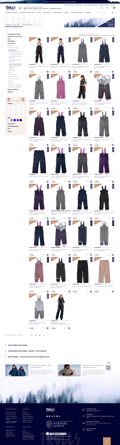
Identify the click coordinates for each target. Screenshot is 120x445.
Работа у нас (26, 432)
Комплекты (12, 74)
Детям (66, 12)
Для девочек (27, 24)
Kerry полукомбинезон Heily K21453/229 (37, 250)
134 (22, 109)
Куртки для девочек (15, 54)
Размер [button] (10, 103)
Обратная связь (10, 436)
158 (10, 115)
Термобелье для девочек (14, 67)
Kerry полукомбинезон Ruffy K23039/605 (37, 286)
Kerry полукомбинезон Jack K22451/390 (104, 140)
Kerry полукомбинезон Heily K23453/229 (102, 67)
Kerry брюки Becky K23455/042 (82, 286)
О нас (24, 430)
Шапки (10, 80)
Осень (91, 223)
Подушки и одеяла (14, 87)
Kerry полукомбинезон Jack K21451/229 (82, 213)
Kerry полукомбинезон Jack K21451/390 (60, 213)
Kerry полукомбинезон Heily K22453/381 (102, 103)
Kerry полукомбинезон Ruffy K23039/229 (81, 250)
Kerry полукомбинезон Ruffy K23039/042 (59, 286)
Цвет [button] (9, 118)
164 (16, 115)
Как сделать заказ (11, 414)
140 (10, 112)
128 (16, 109)
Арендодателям (10, 434)
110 (16, 106)
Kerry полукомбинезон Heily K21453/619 (59, 250)
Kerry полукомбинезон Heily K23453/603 (59, 103)
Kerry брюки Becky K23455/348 (104, 286)
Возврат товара (78, 5)
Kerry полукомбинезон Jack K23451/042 (39, 67)
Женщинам (47, 12)
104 (10, 106)
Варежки (11, 83)
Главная (8, 24)
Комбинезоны (13, 76)
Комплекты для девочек (14, 60)
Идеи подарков (76, 12)
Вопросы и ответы (11, 412)
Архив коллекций (27, 422)
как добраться (59, 426)
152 (22, 112)
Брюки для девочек (15, 63)
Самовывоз (89, 414)
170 (22, 115)
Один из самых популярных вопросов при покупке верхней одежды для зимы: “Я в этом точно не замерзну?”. (41, 372)
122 (10, 109)
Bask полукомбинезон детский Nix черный (80, 103)
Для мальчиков (13, 47)
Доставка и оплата (69, 5)
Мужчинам (57, 12)
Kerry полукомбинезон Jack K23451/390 (39, 103)
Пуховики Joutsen (11, 12)
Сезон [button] (10, 131)
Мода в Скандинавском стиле (91, 5)
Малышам (11, 70)
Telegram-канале (70, 1)
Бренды (87, 12)
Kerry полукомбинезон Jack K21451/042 (104, 213)
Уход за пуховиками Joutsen (11, 418)
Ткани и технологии (11, 416)
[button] (23, 34)
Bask (39, 12)
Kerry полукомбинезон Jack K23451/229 (60, 67)
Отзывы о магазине (27, 416)
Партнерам (9, 432)
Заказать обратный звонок (93, 410)
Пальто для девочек (16, 52)
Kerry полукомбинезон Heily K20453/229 (59, 177)
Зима (48, 39)
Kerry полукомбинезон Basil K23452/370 (37, 323)
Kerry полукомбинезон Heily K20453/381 (81, 177)
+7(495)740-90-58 (55, 8)
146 (16, 112)
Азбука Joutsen (10, 430)
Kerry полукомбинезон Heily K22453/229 (59, 140)
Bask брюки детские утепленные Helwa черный (60, 323)
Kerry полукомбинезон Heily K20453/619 (37, 213)
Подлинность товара (104, 5)
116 (21, 106)
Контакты (113, 5)
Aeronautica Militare (27, 12)
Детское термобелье (15, 85)
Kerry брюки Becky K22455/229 (38, 176)
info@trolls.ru (89, 430)
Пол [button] (9, 129)
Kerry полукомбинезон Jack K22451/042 (82, 140)
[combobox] (100, 34)
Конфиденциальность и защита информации (28, 436)
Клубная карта (26, 414)
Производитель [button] (13, 126)
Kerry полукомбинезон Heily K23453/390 (81, 67)
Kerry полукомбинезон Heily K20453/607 (102, 177)
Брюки (10, 72)
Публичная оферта (27, 434)
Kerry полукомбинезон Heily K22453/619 (37, 140)
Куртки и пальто (13, 78)
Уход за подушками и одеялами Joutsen (12, 422)
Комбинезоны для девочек (15, 56)
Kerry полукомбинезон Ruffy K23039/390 (102, 250)
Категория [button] (11, 124)
